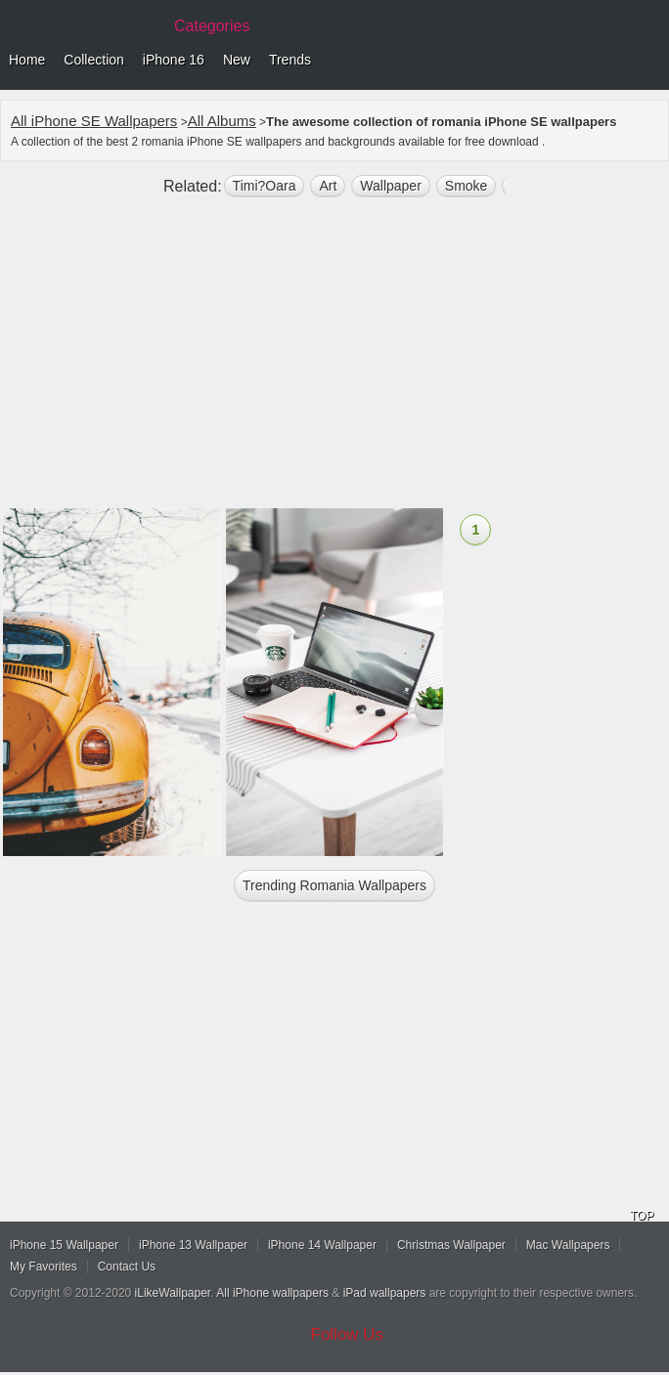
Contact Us (127, 1266)
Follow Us (347, 1334)
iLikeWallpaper (173, 1293)
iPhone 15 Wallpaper (64, 1245)
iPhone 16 (173, 59)
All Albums (222, 120)
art (327, 185)
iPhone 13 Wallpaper (193, 1245)
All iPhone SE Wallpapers (94, 120)
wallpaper (391, 185)
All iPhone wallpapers (272, 1293)
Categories (211, 26)
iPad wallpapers (384, 1293)
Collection (93, 59)
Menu (649, 60)
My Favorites (43, 1266)
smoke (466, 185)
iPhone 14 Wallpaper (322, 1245)
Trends (290, 59)
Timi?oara (264, 185)
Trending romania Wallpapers (334, 885)
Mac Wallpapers (568, 1245)
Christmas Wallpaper (451, 1245)
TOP (641, 1216)
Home (27, 59)
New (236, 59)
